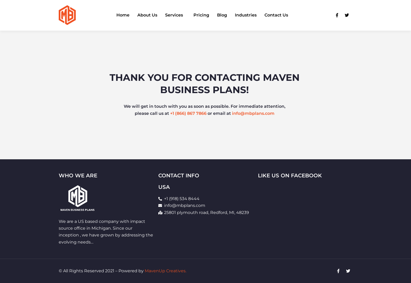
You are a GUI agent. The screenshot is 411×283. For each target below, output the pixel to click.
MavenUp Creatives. (165, 270)
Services (174, 15)
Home (122, 15)
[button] (175, 15)
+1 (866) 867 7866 (188, 114)
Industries (246, 15)
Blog (222, 15)
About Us (147, 15)
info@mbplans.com (253, 114)
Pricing (201, 15)
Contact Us (276, 15)
